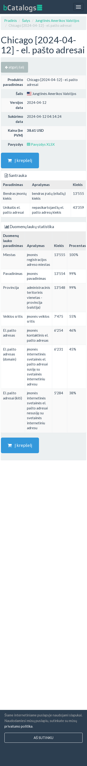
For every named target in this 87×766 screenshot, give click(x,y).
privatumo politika (18, 726)
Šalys (26, 20)
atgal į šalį (14, 67)
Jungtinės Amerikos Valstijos (57, 20)
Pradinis (10, 20)
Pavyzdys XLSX (41, 144)
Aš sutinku (43, 738)
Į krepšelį (20, 160)
